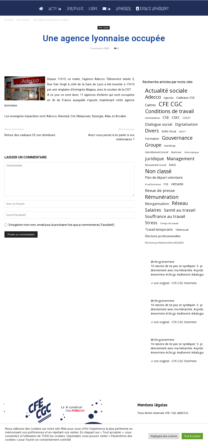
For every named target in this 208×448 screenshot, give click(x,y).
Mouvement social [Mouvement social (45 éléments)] (155, 165)
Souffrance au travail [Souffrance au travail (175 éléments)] (165, 216)
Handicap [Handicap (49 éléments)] (170, 145)
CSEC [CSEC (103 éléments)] (176, 117)
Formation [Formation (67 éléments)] (152, 139)
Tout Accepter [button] (192, 436)
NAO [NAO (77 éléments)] (172, 165)
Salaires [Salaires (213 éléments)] (153, 210)
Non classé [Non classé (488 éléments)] (158, 171)
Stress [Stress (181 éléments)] (151, 223)
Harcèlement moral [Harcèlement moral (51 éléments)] (156, 152)
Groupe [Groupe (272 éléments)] (153, 145)
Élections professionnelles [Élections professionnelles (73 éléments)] (163, 236)
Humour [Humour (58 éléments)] (176, 152)
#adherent (184, 274)
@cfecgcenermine (162, 262)
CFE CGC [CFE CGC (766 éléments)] (171, 104)
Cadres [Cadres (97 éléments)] (150, 105)
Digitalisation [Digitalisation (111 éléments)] (186, 124)
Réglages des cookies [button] (164, 436)
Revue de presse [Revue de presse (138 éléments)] (160, 190)
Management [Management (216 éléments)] (181, 158)
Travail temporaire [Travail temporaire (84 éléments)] (159, 229)
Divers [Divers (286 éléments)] (152, 131)
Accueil (8, 20)
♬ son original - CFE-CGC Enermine (174, 283)
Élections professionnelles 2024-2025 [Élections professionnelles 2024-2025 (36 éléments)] (164, 242)
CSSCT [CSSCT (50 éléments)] (187, 118)
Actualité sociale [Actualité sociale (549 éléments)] (166, 90)
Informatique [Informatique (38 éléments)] (191, 152)
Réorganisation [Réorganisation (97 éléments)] (157, 203)
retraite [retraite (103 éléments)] (177, 184)
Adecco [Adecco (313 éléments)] (153, 97)
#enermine (158, 274)
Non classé (22, 20)
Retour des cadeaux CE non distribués (29, 135)
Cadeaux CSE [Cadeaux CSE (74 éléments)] (185, 97)
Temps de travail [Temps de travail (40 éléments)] (169, 223)
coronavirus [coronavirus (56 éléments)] (152, 118)
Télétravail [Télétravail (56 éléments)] (182, 230)
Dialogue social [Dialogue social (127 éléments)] (158, 124)
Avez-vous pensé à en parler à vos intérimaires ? (111, 137)
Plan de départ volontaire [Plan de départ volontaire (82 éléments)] (164, 177)
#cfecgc (171, 274)
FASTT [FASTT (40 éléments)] (182, 131)
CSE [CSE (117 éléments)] (166, 117)
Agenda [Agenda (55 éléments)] (168, 98)
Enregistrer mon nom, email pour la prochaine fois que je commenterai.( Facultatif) (61, 224)
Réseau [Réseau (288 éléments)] (180, 203)
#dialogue (197, 274)
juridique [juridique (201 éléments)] (154, 158)
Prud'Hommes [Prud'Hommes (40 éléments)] (153, 184)
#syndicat (200, 270)
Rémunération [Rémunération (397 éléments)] (162, 197)
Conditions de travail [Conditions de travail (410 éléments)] (169, 111)
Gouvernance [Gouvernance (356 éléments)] (177, 138)
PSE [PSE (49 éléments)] (166, 184)
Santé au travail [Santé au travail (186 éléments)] (179, 210)
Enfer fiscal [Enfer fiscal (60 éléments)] (169, 131)
